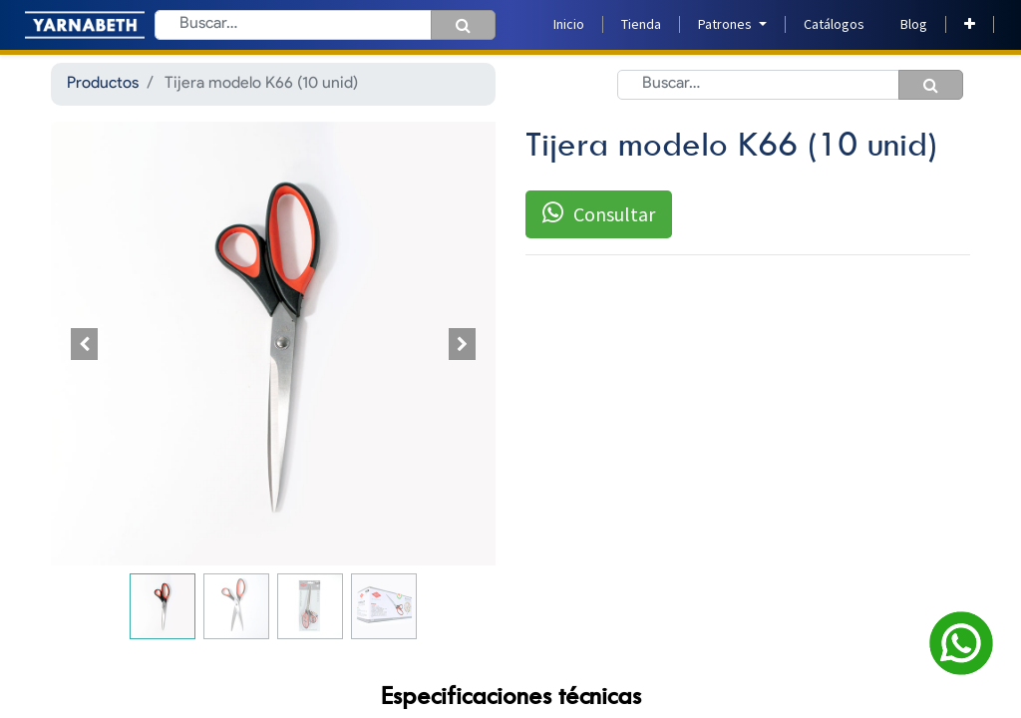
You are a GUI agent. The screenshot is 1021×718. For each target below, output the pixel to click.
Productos (103, 84)
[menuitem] (568, 24)
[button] (969, 24)
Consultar (598, 213)
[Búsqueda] (463, 25)
